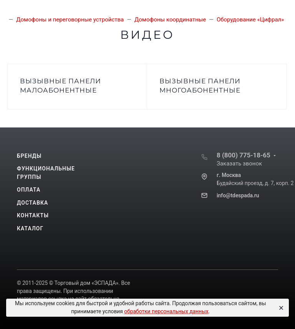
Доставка (32, 203)
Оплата (28, 190)
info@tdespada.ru (238, 195)
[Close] (280, 308)
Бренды (29, 156)
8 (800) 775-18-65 (243, 155)
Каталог (30, 228)
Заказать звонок (239, 163)
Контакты (33, 215)
